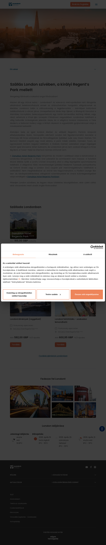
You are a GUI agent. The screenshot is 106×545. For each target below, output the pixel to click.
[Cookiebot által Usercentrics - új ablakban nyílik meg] (92, 247)
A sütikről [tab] (87, 254)
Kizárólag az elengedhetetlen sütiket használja (19, 294)
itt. (19, 279)
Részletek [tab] (53, 254)
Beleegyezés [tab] (18, 254)
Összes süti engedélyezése (87, 294)
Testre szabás (53, 294)
